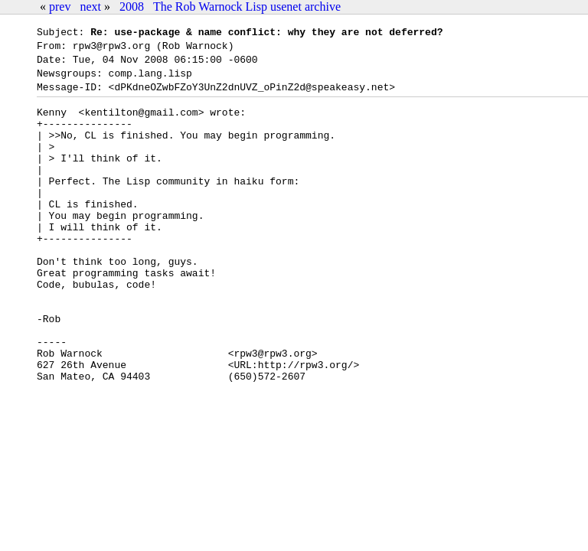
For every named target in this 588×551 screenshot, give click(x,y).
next (90, 6)
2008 (131, 6)
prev (59, 6)
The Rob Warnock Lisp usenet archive (247, 6)
